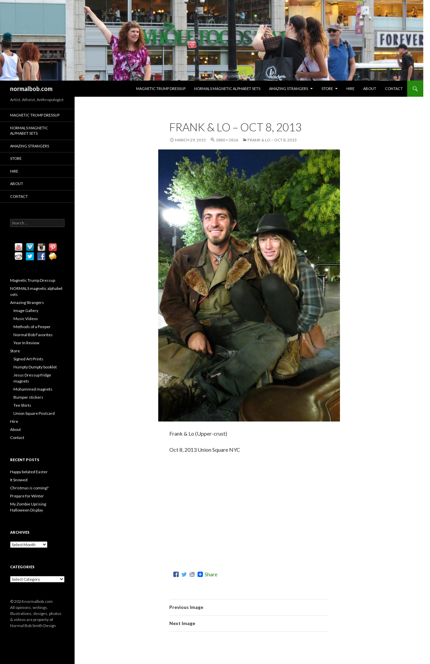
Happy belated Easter (29, 471)
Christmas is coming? (29, 487)
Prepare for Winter (27, 495)
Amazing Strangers (288, 88)
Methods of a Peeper (32, 326)
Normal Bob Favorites (33, 334)
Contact (394, 88)
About (369, 88)
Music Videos (25, 318)
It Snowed (19, 479)
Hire (350, 88)
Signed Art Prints (28, 358)
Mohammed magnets (32, 389)
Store (327, 88)
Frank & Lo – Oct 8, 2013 (272, 139)
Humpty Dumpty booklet (35, 366)
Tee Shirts (22, 405)
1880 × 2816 (227, 139)
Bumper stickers (28, 397)
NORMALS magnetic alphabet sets (227, 88)
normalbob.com (31, 88)
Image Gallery (25, 310)
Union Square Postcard (34, 413)
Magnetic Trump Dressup (160, 88)
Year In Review (26, 342)
